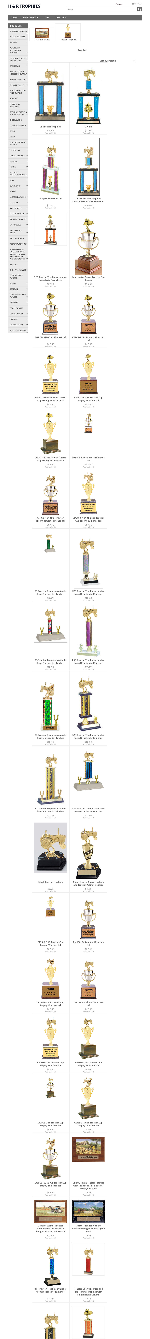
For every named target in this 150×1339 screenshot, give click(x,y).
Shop (14, 17)
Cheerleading (16, 120)
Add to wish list (48, 133)
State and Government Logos (106, 1067)
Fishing (19, 167)
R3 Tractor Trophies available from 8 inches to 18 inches (83, 470)
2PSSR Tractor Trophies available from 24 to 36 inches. (48, 205)
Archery (19, 42)
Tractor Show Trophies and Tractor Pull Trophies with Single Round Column (83, 923)
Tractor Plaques (42, 39)
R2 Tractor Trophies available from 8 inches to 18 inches (117, 394)
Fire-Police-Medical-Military (106, 1208)
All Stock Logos (106, 1310)
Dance (12, 131)
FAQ (63, 1026)
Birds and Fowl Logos (106, 1293)
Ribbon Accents (106, 1166)
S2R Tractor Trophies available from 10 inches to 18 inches (83, 547)
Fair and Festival (19, 156)
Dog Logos (106, 1318)
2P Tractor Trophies (48, 126)
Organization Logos (107, 1121)
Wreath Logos (106, 1087)
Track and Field (19, 314)
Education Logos (106, 1217)
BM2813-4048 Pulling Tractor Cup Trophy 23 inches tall (83, 394)
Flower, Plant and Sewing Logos (106, 1200)
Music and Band (17, 238)
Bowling (14, 99)
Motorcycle (19, 225)
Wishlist (106, 1009)
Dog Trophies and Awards (19, 143)
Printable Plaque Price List (106, 1191)
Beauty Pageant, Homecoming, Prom (19, 74)
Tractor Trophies (67, 39)
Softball (19, 289)
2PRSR (83, 126)
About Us (63, 1009)
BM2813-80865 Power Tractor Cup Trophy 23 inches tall (117, 268)
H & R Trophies (24, 6)
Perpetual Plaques (18, 244)
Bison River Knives (19, 85)
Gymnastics (19, 186)
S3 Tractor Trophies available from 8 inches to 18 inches (117, 547)
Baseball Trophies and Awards (19, 59)
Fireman (19, 161)
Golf (19, 180)
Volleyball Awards (19, 331)
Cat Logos (106, 1284)
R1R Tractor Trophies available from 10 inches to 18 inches (49, 923)
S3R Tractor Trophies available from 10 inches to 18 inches (49, 624)
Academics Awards (19, 32)
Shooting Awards (19, 270)
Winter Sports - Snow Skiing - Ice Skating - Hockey (106, 1158)
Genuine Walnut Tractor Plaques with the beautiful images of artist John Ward (83, 845)
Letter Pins (19, 203)
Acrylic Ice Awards (19, 38)
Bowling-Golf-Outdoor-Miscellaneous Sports (106, 1112)
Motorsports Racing (19, 231)
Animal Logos (106, 1301)
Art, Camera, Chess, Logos (106, 1251)
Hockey (13, 191)
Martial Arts (19, 208)
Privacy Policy (63, 1034)
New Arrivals (30, 17)
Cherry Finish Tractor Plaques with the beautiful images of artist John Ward (49, 845)
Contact (61, 17)
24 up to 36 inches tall (117, 126)
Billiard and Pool (19, 80)
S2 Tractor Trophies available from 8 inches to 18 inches (48, 547)
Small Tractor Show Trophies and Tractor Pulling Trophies (117, 624)
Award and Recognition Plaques (19, 50)
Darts (12, 137)
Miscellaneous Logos (106, 1225)
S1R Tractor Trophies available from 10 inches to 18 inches (118, 923)
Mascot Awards (19, 214)
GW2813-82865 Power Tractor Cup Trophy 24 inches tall (83, 331)
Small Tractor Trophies (83, 621)
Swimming (19, 303)
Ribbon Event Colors (106, 1183)
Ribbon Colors (107, 1174)
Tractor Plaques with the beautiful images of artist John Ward (117, 845)
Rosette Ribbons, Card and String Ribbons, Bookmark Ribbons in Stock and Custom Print (19, 254)
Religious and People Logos (106, 1050)
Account (119, 4)
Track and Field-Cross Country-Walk (106, 1149)
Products (16, 26)
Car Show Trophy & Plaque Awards (19, 113)
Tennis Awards (16, 308)
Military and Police (18, 219)
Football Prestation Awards (19, 174)
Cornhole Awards (18, 126)
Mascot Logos (106, 1234)
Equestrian (19, 150)
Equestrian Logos (106, 1276)
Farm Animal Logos (106, 1268)
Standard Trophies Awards (19, 296)
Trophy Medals (19, 325)
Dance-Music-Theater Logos (106, 1242)
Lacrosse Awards (19, 197)
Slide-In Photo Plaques (16, 277)
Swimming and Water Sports (107, 1041)
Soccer (19, 283)
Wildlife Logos (107, 1259)
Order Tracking (106, 1026)
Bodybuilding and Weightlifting (18, 92)
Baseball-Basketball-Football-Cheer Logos (106, 1104)
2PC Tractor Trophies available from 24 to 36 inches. (83, 205)
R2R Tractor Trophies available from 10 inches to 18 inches (49, 470)
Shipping (13, 264)
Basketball (19, 66)
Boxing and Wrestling (15, 105)
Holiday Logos (107, 1095)
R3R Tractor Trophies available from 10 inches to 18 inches (118, 470)
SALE (47, 17)
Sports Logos (106, 1058)
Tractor (19, 319)
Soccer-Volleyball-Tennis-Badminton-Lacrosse (106, 1141)
